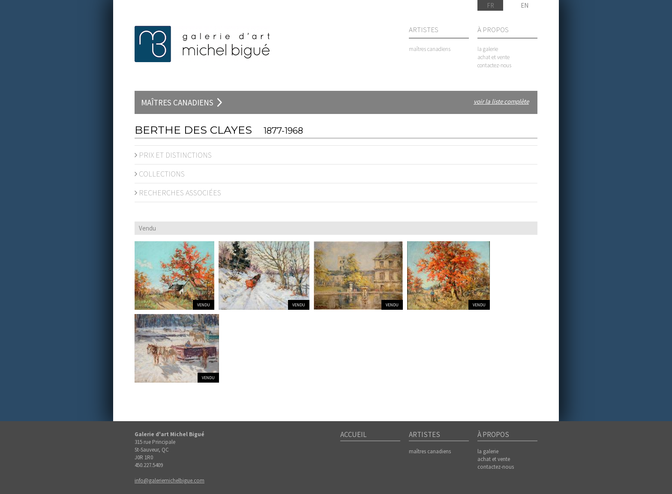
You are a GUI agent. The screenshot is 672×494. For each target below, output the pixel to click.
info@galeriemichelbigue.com (169, 480)
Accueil (353, 435)
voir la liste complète (501, 101)
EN (524, 5)
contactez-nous (494, 65)
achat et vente (493, 57)
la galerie (487, 49)
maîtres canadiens (429, 49)
